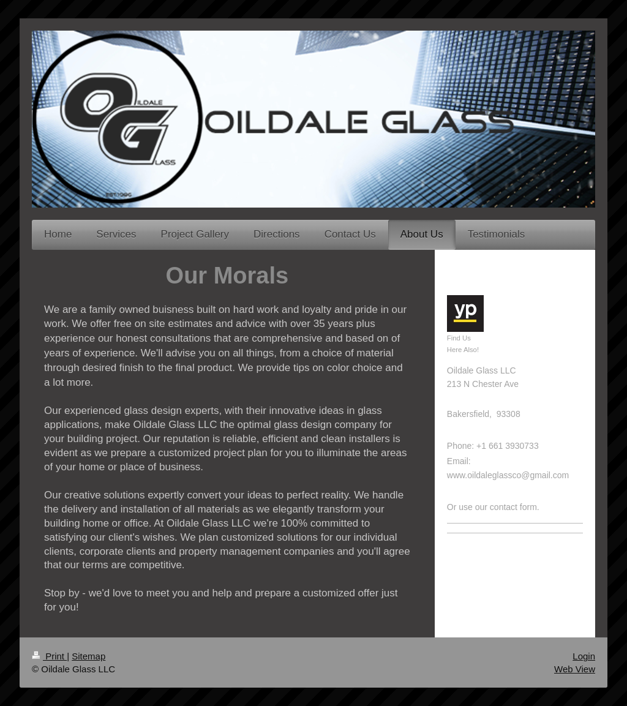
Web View (574, 669)
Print (49, 656)
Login (584, 656)
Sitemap (88, 656)
